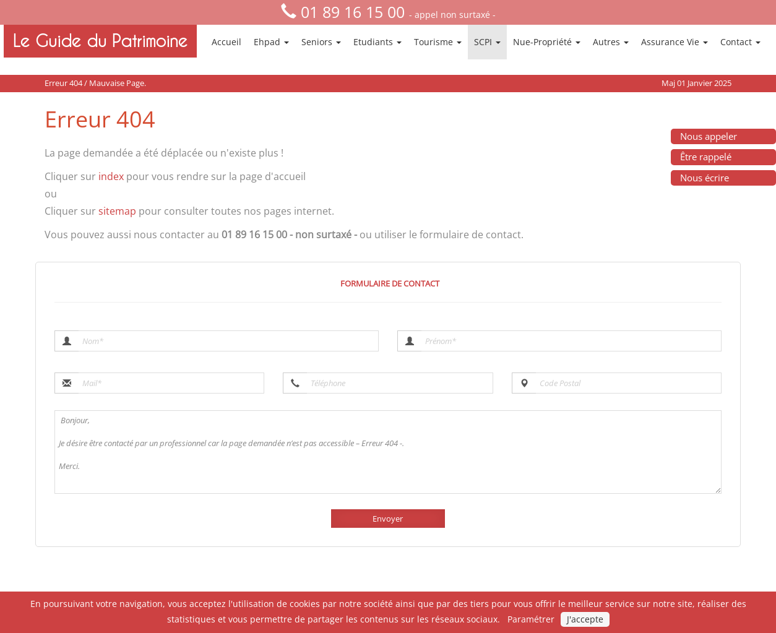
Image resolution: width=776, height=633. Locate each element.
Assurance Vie (674, 42)
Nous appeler (708, 136)
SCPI (487, 42)
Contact (740, 42)
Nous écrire (704, 177)
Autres (611, 42)
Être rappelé (705, 156)
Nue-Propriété (546, 42)
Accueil (226, 42)
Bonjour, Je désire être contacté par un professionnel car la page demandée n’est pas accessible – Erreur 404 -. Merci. (388, 452)
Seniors (321, 42)
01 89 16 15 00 (353, 11)
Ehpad (271, 42)
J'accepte (585, 619)
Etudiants (377, 42)
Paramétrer (530, 619)
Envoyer (388, 518)
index (111, 176)
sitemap (117, 211)
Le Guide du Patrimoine (100, 41)
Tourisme (438, 42)
